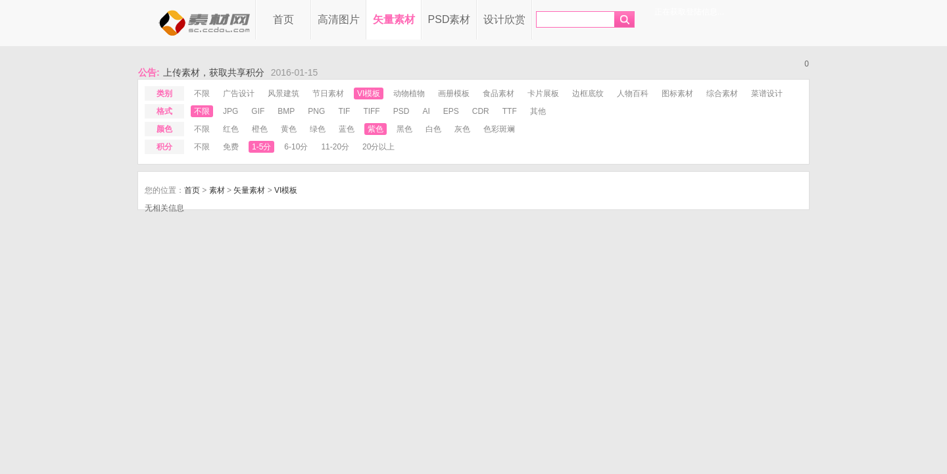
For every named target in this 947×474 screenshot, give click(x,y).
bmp (286, 111)
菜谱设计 (767, 93)
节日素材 (328, 93)
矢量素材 (394, 19)
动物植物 (409, 93)
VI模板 (368, 93)
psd (401, 111)
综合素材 (722, 93)
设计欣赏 (504, 19)
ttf (509, 111)
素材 (217, 190)
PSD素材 (449, 19)
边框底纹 (588, 93)
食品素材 (498, 93)
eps (451, 111)
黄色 (289, 129)
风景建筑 (283, 93)
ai (425, 111)
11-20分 (335, 146)
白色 (433, 129)
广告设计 (239, 93)
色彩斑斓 (499, 129)
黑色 (404, 129)
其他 (538, 111)
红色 (231, 129)
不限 (202, 93)
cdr (480, 111)
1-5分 (261, 146)
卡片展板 (543, 93)
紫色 (375, 129)
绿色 (318, 129)
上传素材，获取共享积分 (213, 72)
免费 (231, 146)
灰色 (462, 129)
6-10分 (296, 146)
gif (257, 111)
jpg (230, 111)
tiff (371, 111)
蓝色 (346, 129)
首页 (283, 19)
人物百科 (632, 93)
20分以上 (378, 146)
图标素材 (677, 93)
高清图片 (339, 19)
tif (344, 111)
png (316, 111)
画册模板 (454, 93)
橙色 (260, 129)
